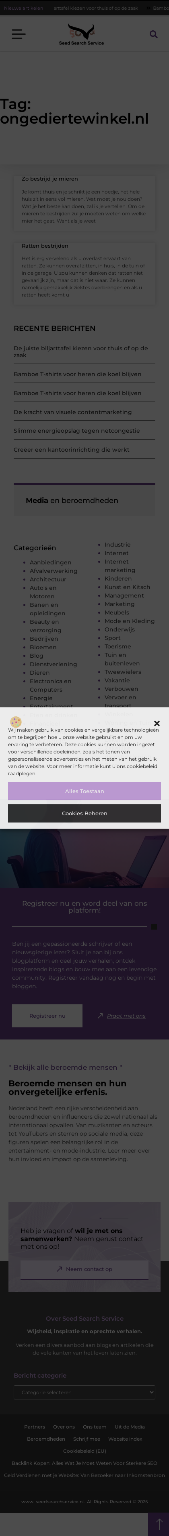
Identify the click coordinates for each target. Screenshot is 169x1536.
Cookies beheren (84, 813)
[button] (157, 724)
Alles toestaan (84, 791)
